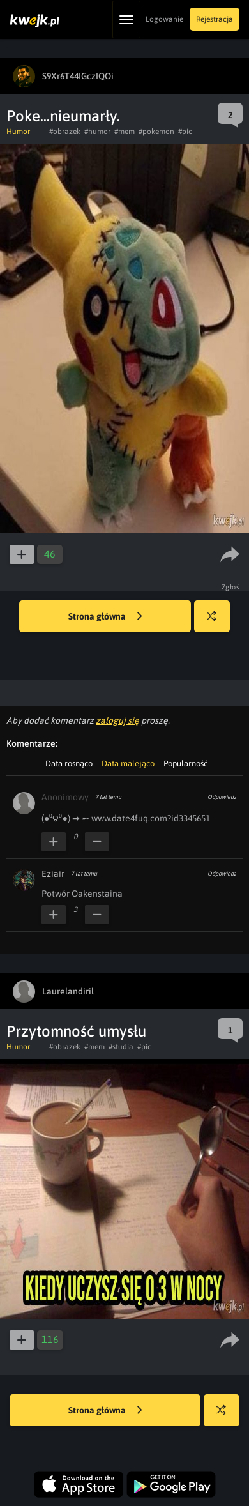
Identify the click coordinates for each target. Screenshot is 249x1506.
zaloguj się (117, 720)
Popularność (185, 763)
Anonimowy (65, 797)
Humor (18, 131)
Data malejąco (128, 763)
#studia (121, 1046)
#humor (97, 131)
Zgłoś (231, 587)
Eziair (53, 874)
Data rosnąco (69, 763)
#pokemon (156, 131)
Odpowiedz (221, 797)
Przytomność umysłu (76, 1031)
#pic (185, 131)
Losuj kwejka (217, 622)
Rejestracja (214, 19)
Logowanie (164, 19)
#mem (124, 131)
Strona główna (105, 617)
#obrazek (64, 131)
